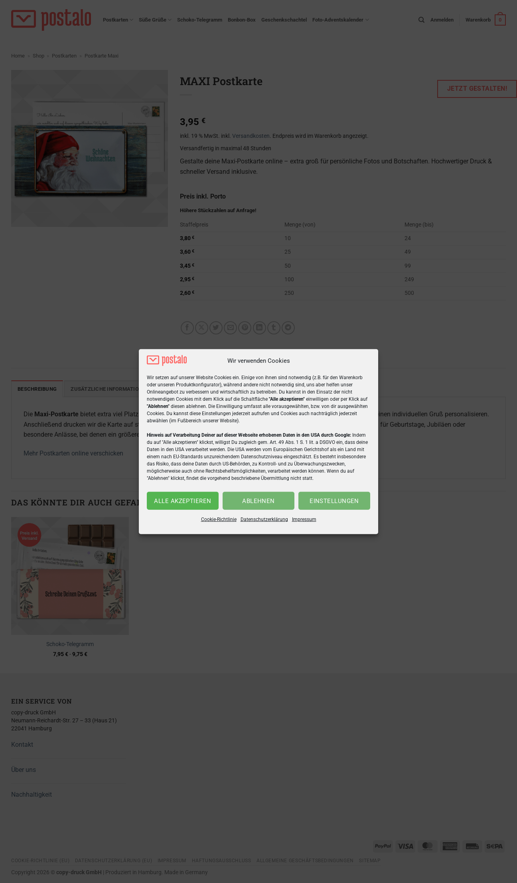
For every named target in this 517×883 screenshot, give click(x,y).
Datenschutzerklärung (264, 519)
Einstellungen (334, 501)
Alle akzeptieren (182, 501)
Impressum (304, 519)
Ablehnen (258, 501)
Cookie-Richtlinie (219, 519)
